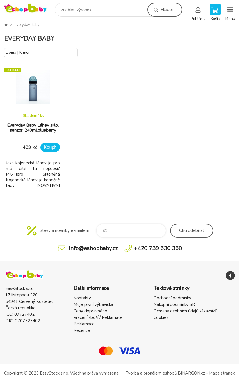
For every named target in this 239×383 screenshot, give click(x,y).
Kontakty (82, 298)
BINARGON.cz (191, 373)
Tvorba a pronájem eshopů (151, 373)
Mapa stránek (222, 373)
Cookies (161, 317)
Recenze (82, 330)
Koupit (50, 147)
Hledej (166, 9)
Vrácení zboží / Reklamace (98, 317)
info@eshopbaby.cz (93, 248)
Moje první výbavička (93, 304)
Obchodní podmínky (172, 298)
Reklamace (84, 324)
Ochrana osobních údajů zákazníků (185, 311)
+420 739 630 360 (158, 248)
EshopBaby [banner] (29, 8)
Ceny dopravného (90, 311)
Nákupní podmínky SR (174, 304)
